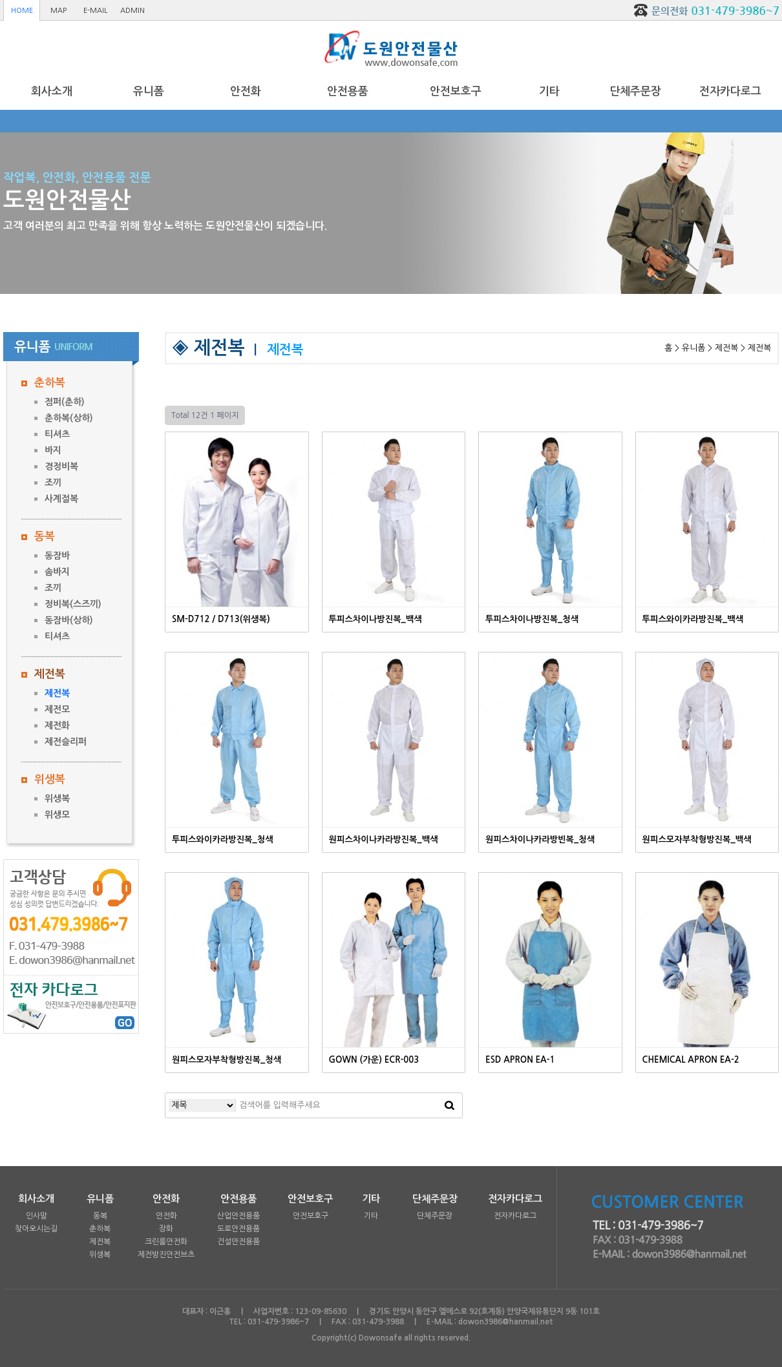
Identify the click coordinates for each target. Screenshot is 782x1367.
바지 (53, 450)
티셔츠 (57, 434)
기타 (549, 91)
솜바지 (57, 571)
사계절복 (61, 498)
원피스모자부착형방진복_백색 (697, 839)
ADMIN (132, 10)
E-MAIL (95, 10)
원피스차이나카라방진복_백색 (383, 839)
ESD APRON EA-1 (520, 1060)
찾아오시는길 (36, 1229)
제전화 (57, 725)
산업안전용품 (238, 1216)
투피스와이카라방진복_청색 (222, 839)
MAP (58, 10)
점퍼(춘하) (65, 401)
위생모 (57, 814)
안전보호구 (455, 91)
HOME (22, 10)
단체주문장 (635, 91)
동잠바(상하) (69, 620)
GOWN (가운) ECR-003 (374, 1060)
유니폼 (148, 91)
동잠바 (57, 555)
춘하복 (49, 382)
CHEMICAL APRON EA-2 (690, 1060)
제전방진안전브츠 (166, 1254)
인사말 (36, 1216)
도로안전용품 (238, 1229)
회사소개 (51, 91)
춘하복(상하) (69, 418)
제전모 (57, 709)
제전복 (49, 674)
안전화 (245, 91)
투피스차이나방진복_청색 (531, 619)
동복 (44, 536)
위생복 (49, 779)
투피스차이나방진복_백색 (375, 619)
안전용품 (347, 91)
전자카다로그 (730, 91)
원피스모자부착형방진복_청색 (226, 1060)
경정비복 (61, 466)
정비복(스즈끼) (73, 604)
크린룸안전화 (166, 1242)
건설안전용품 (238, 1242)
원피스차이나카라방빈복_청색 (540, 839)
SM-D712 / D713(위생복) (221, 619)
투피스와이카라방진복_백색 (693, 619)
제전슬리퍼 (66, 741)
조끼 (53, 482)
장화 (166, 1229)
